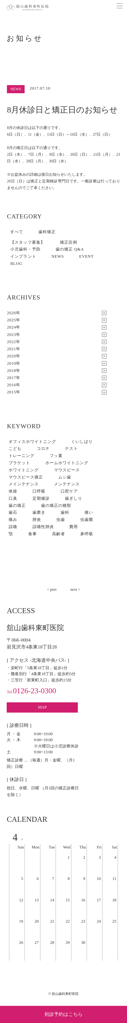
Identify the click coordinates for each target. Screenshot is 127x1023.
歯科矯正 (47, 232)
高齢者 (58, 534)
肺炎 (36, 519)
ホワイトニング (24, 470)
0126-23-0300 (31, 691)
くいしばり (82, 441)
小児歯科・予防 (25, 249)
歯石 (13, 512)
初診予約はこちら (63, 1014)
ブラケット (19, 463)
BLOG (16, 263)
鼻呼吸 (86, 534)
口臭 (13, 498)
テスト (71, 448)
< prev (52, 589)
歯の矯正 (17, 505)
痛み (13, 519)
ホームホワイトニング (66, 463)
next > (75, 589)
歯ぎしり (73, 498)
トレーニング (21, 455)
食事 (32, 534)
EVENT (86, 256)
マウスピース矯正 (26, 477)
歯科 (65, 512)
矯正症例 (68, 242)
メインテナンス (24, 484)
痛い (89, 512)
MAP (42, 707)
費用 (73, 526)
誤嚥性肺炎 (43, 526)
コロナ (43, 448)
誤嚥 (13, 526)
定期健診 (41, 498)
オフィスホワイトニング (32, 441)
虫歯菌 (86, 519)
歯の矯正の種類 (56, 505)
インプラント (23, 256)
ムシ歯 (64, 477)
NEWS (57, 256)
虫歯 (60, 519)
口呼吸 (38, 491)
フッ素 (56, 455)
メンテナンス (67, 484)
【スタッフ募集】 (27, 242)
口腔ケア (69, 491)
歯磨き (38, 512)
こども (15, 448)
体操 (13, 491)
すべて (16, 232)
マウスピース (67, 470)
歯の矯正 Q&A (70, 249)
